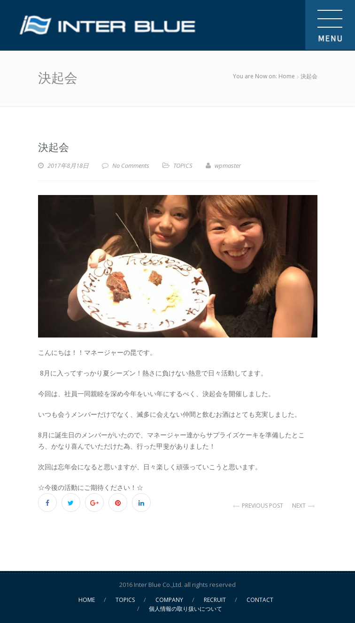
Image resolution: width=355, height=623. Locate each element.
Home (286, 76)
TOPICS (183, 165)
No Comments (130, 165)
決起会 (53, 146)
